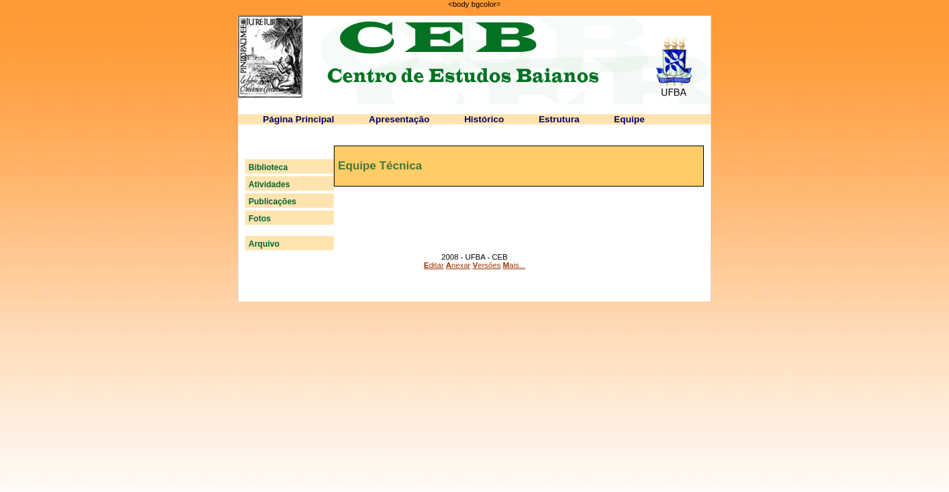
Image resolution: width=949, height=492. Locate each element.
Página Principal (299, 119)
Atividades (269, 184)
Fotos (260, 218)
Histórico (484, 119)
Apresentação (399, 119)
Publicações (272, 201)
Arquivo (264, 244)
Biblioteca (268, 167)
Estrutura (559, 119)
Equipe (629, 119)
